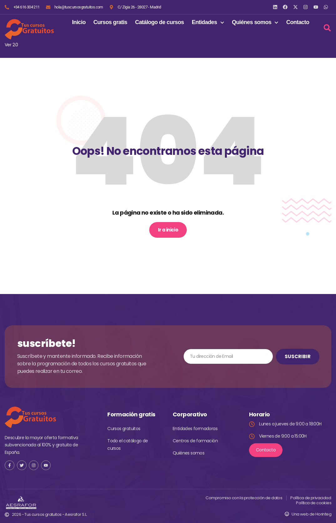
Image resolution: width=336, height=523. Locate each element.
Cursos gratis (110, 22)
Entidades (208, 22)
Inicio (78, 22)
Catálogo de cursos (159, 22)
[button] (327, 27)
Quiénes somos (255, 22)
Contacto (297, 22)
